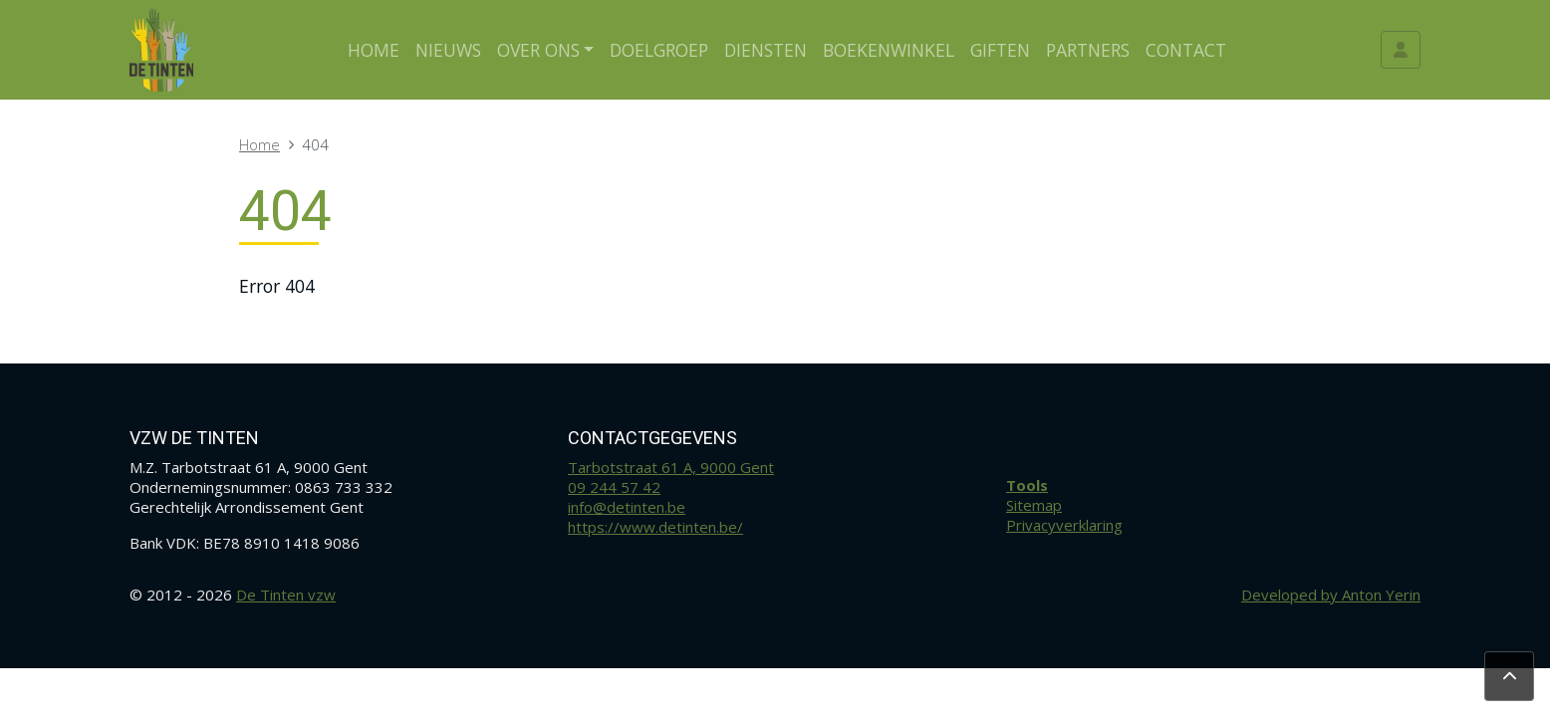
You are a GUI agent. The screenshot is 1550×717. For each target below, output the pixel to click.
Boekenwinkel (888, 50)
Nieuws (448, 50)
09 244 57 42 (614, 487)
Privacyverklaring (1064, 525)
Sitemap (1034, 505)
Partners (1088, 50)
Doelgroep (659, 50)
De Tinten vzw (286, 594)
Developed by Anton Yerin (1331, 594)
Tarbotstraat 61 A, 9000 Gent (671, 467)
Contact (1186, 50)
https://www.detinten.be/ (655, 527)
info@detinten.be (626, 507)
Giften (1000, 50)
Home (373, 50)
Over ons (538, 50)
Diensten (765, 50)
